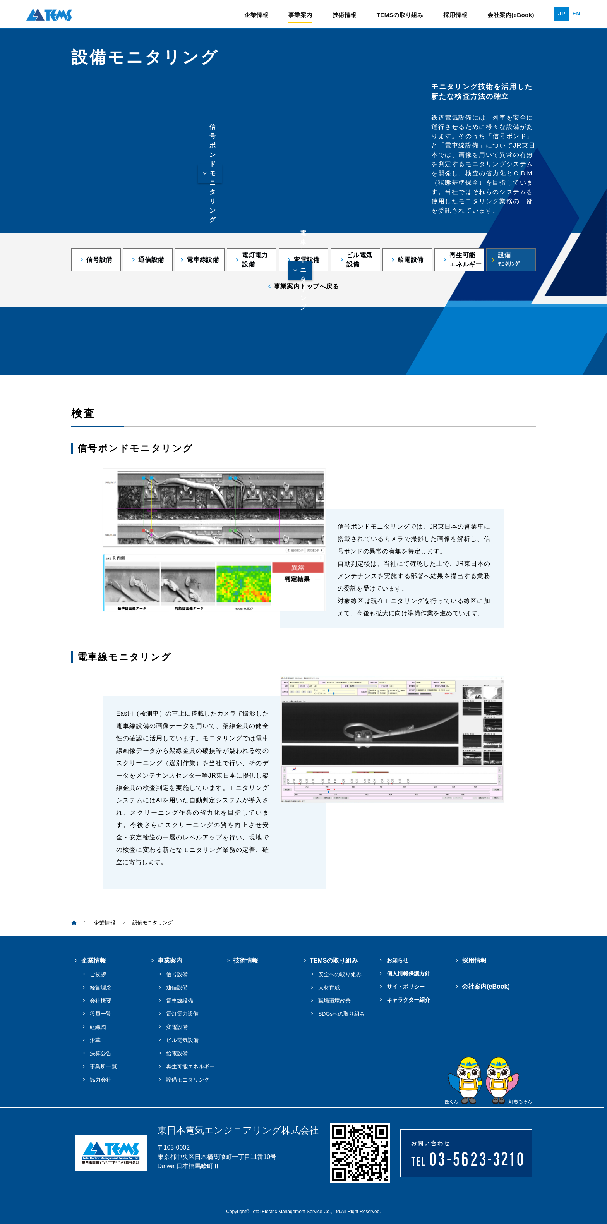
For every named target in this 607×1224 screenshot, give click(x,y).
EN (577, 13)
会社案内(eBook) (510, 15)
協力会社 (100, 1079)
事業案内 (300, 15)
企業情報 (256, 15)
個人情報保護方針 (408, 973)
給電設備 (411, 259)
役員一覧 (100, 1014)
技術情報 (345, 15)
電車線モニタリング (303, 270)
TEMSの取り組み (400, 15)
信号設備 (99, 259)
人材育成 (329, 987)
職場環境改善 (334, 1000)
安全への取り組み (340, 974)
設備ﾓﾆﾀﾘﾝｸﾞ (509, 260)
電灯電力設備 (255, 260)
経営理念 (100, 987)
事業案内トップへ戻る (306, 286)
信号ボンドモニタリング (212, 173)
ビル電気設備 (359, 260)
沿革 (95, 1040)
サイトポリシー (406, 987)
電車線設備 (203, 259)
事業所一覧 (103, 1066)
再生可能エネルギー (465, 260)
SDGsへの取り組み (341, 1014)
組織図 (98, 1027)
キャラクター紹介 (408, 1000)
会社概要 (100, 1000)
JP (562, 13)
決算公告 (100, 1053)
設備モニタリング (187, 1079)
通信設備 (151, 259)
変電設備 (307, 259)
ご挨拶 (98, 974)
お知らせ (397, 960)
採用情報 (455, 15)
